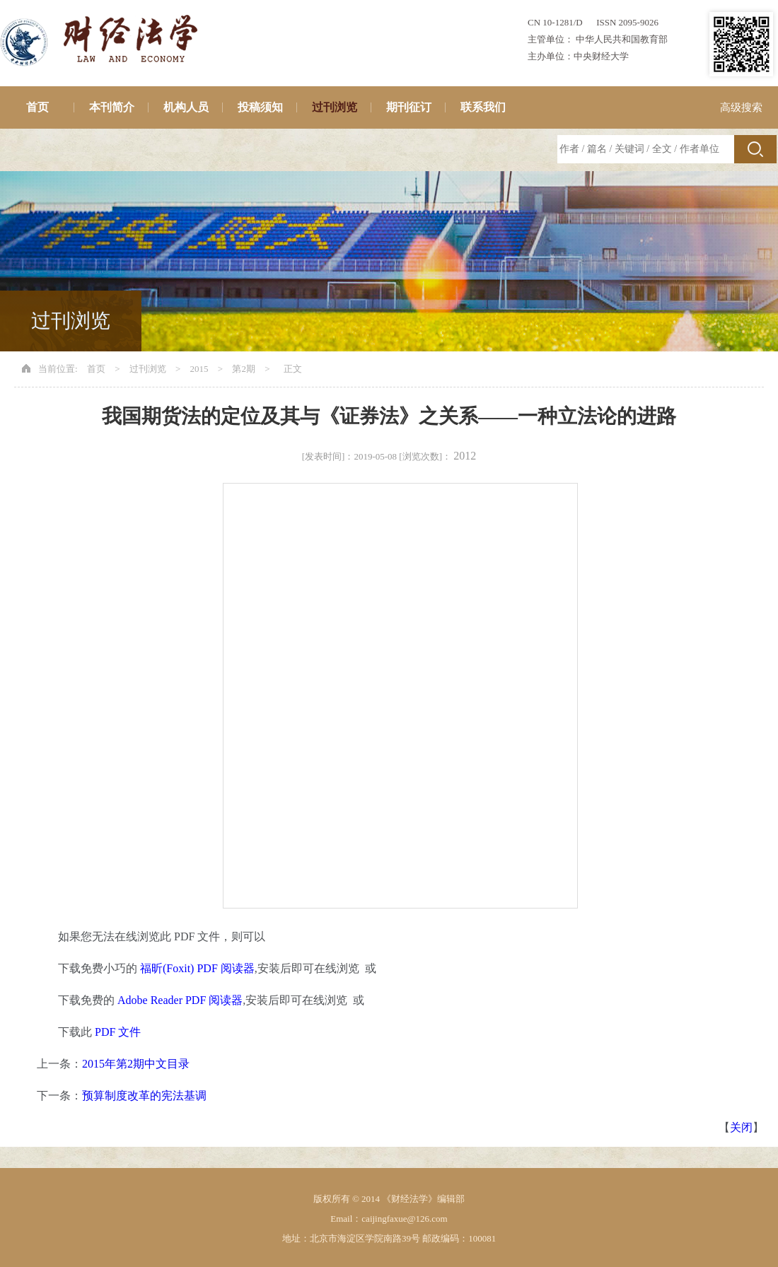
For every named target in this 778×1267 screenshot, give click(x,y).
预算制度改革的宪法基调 (144, 1096)
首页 (37, 107)
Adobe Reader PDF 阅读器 (180, 1000)
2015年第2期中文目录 (136, 1064)
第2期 (243, 368)
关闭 (741, 1127)
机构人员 (186, 107)
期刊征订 (408, 107)
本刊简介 (111, 107)
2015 (199, 368)
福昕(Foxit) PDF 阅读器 (197, 968)
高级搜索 (741, 107)
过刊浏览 (334, 107)
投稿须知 (260, 107)
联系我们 (483, 107)
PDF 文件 (118, 1032)
